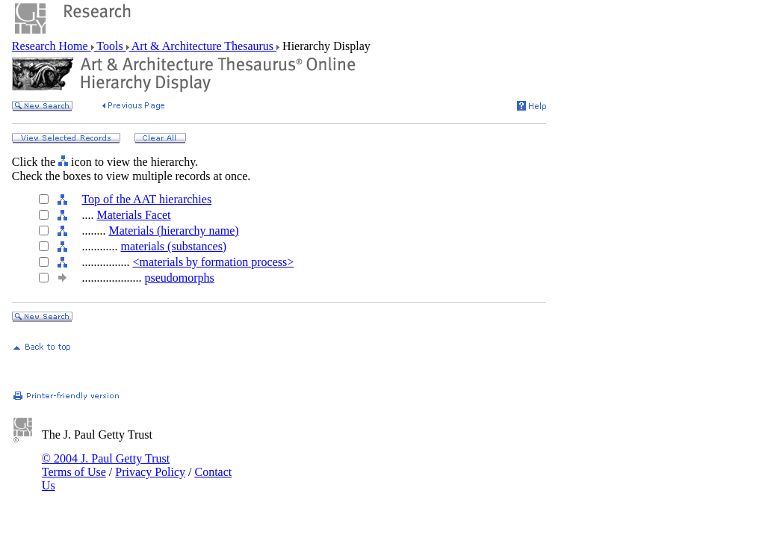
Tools (110, 46)
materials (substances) (173, 246)
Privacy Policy (150, 472)
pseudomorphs (179, 277)
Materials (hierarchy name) (173, 230)
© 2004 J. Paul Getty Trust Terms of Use (106, 465)
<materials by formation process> (213, 262)
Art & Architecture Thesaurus (202, 46)
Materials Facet (133, 214)
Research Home (51, 46)
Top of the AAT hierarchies (146, 199)
